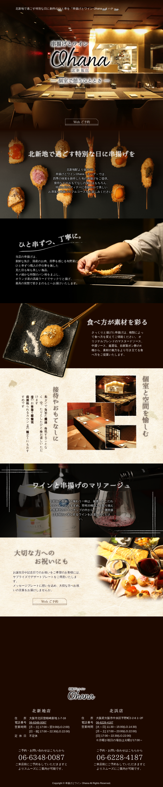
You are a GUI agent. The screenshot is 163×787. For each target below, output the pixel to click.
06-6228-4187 (104, 722)
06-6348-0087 (37, 722)
